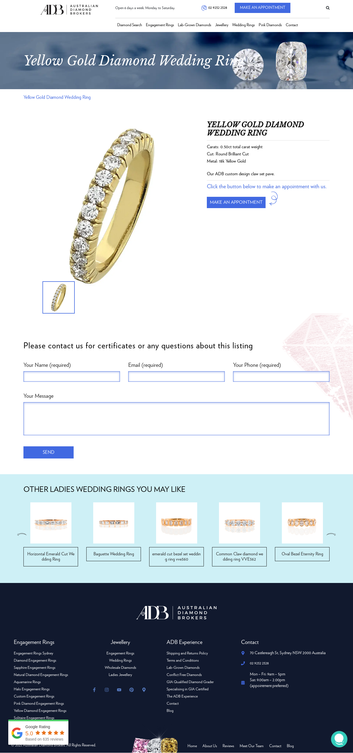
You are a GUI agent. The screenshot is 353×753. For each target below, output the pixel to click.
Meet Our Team (252, 746)
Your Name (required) (47, 365)
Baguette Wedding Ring (113, 554)
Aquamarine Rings (27, 682)
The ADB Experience (182, 697)
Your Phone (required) (257, 365)
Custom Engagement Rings (34, 697)
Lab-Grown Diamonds (194, 25)
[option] (111, 205)
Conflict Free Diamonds (184, 675)
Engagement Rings (160, 25)
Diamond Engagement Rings (35, 661)
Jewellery (221, 25)
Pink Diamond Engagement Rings (39, 704)
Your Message (38, 396)
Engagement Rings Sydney (34, 654)
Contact (292, 25)
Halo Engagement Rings (32, 689)
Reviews (228, 746)
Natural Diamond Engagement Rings (41, 675)
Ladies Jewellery (120, 675)
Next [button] (331, 534)
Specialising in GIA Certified (188, 689)
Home (192, 746)
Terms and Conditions (183, 661)
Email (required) (145, 365)
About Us (209, 746)
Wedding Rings (243, 25)
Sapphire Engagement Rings (35, 668)
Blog (170, 711)
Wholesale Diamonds (120, 668)
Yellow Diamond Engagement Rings (40, 711)
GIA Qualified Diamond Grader (191, 682)
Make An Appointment (264, 8)
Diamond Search (129, 25)
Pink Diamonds (270, 25)
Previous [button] (21, 534)
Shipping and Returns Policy (187, 654)
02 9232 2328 (217, 8)
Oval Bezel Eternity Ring (302, 554)
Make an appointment (238, 202)
